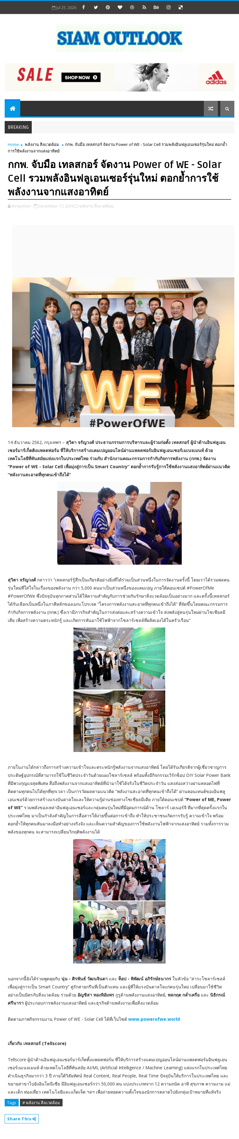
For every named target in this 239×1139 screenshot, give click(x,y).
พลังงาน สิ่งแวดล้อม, (97, 206)
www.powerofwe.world (154, 1019)
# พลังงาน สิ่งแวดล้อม (41, 1102)
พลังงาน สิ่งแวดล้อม (42, 144)
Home (13, 144)
